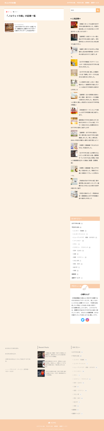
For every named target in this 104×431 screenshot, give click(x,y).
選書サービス (95, 3)
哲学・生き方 (78, 251)
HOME (52, 423)
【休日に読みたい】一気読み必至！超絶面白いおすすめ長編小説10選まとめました (89, 195)
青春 (76, 271)
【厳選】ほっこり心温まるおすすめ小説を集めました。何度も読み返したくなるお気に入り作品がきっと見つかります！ (85, 27)
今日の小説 (80, 3)
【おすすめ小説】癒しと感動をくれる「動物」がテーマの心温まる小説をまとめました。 (89, 74)
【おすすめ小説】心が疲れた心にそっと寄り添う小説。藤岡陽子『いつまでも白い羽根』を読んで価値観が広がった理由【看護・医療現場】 (85, 158)
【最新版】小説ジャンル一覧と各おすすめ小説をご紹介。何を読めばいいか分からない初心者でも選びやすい (85, 40)
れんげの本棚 (11, 2)
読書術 (87, 3)
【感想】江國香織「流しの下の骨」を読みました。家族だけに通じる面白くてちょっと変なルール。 (85, 172)
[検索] (98, 10)
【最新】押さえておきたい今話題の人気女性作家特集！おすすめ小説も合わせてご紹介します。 (85, 53)
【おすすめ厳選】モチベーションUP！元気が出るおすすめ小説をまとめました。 (89, 64)
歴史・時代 (78, 264)
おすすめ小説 (71, 3)
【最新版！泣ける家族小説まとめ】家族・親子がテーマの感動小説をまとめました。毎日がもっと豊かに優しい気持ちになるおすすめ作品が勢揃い (85, 100)
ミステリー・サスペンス (82, 247)
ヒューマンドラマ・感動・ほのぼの (85, 237)
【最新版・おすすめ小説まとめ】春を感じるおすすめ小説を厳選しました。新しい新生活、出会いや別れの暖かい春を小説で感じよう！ (85, 136)
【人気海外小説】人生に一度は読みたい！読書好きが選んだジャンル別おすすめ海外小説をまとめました (85, 86)
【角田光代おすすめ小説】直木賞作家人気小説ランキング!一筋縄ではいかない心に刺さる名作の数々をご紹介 (85, 184)
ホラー (76, 244)
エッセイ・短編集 (80, 231)
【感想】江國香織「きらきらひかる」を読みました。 (89, 146)
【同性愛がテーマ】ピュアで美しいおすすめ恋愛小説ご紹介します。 (89, 112)
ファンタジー (78, 241)
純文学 (76, 267)
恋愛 (76, 254)
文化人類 (77, 261)
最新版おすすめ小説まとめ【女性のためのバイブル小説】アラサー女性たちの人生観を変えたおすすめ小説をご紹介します (85, 124)
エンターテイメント (80, 234)
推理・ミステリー (80, 257)
